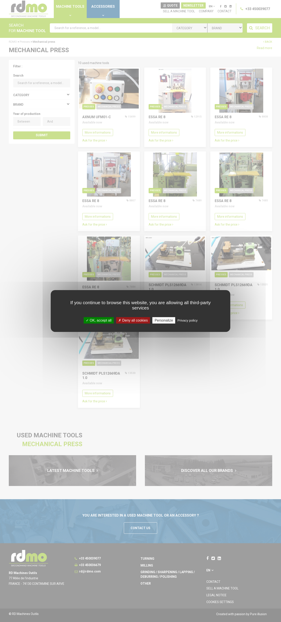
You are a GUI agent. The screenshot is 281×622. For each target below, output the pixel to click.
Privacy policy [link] (187, 320)
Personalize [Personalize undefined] (164, 320)
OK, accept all (99, 320)
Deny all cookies (133, 320)
